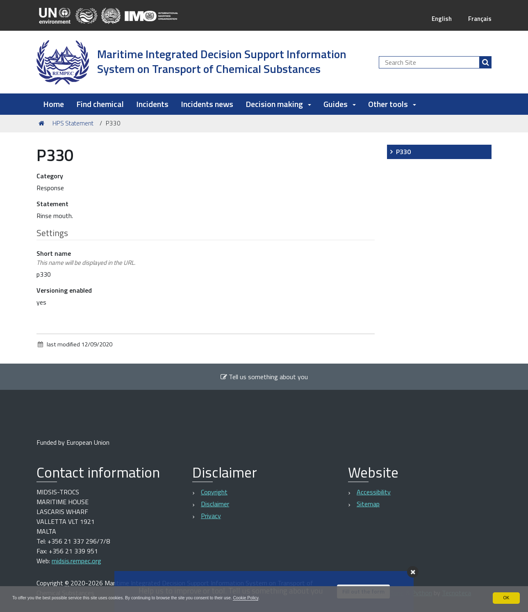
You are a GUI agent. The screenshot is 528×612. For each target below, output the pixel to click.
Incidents (152, 104)
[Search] (485, 62)
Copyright (214, 492)
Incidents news (207, 104)
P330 (403, 152)
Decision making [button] (278, 104)
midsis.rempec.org (76, 561)
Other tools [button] (392, 104)
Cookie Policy (284, 597)
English (439, 18)
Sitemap (368, 504)
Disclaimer (215, 504)
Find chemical (100, 104)
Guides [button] (339, 104)
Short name (85, 258)
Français (479, 18)
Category (49, 176)
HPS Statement (72, 123)
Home (53, 104)
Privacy (211, 516)
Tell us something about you (264, 377)
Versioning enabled (64, 290)
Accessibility (374, 492)
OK (506, 597)
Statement (52, 204)
